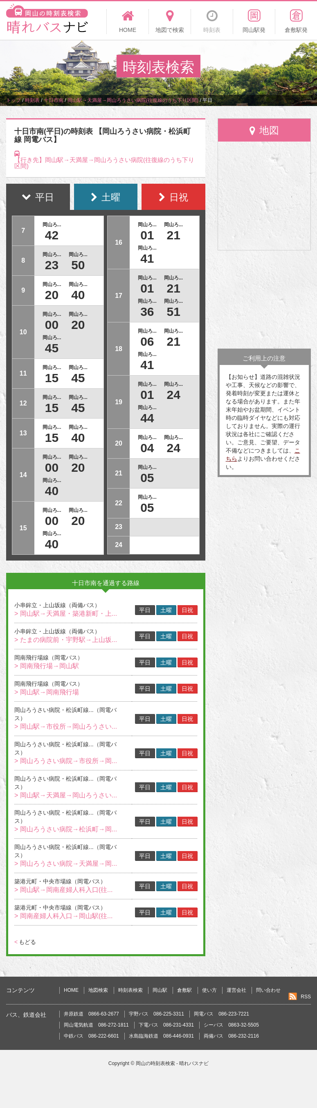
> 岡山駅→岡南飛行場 (46, 692)
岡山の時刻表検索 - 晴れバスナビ (172, 1063)
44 (147, 418)
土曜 (166, 610)
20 (51, 295)
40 (78, 295)
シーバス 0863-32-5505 (231, 1025)
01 (147, 235)
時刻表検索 (130, 990)
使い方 (209, 990)
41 (147, 258)
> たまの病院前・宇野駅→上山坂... (65, 639)
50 (78, 265)
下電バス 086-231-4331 (166, 1025)
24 (173, 394)
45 (51, 348)
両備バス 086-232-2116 (231, 1036)
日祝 (187, 610)
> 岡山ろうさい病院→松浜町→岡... (65, 829)
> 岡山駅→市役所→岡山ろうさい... (65, 726)
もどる (25, 942)
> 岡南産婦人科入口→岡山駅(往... (63, 915)
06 (147, 341)
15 (51, 378)
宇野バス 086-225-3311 (156, 1014)
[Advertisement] (264, 299)
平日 (145, 610)
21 (173, 235)
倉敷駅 (184, 990)
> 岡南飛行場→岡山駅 (46, 665)
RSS (306, 997)
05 (147, 477)
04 (147, 448)
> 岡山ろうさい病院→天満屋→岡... (65, 863)
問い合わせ (268, 990)
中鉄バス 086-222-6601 (91, 1036)
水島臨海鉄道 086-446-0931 (161, 1036)
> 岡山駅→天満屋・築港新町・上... (65, 613)
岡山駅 (160, 990)
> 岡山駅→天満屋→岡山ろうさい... (65, 795)
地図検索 (98, 990)
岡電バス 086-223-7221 (221, 1014)
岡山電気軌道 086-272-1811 (96, 1025)
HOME (71, 990)
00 (51, 324)
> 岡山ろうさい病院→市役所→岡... (65, 760)
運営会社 (236, 990)
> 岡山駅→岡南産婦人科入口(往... (63, 889)
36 (147, 311)
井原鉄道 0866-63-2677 (91, 1014)
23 (51, 265)
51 (173, 311)
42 (51, 235)
